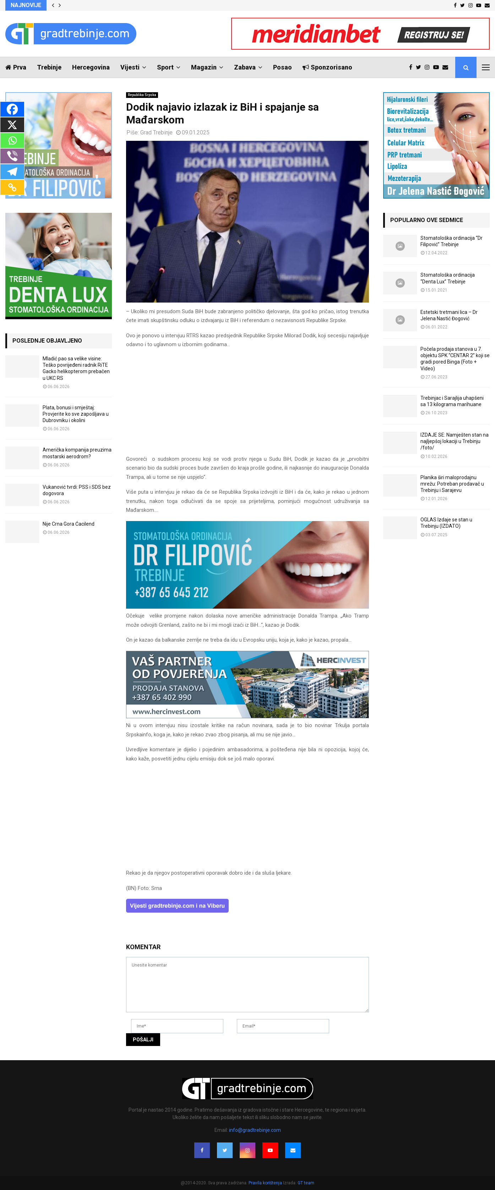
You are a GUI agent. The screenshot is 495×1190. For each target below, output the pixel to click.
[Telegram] (12, 171)
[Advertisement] (247, 405)
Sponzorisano (327, 67)
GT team (306, 1182)
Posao (282, 67)
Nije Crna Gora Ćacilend (68, 524)
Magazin (204, 67)
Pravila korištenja (266, 1182)
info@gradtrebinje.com (255, 1130)
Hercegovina (91, 67)
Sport (165, 67)
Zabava (245, 67)
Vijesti (130, 67)
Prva (15, 67)
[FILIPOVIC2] (247, 607)
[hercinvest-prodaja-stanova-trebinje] (247, 716)
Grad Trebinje (156, 132)
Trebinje (49, 67)
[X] (12, 125)
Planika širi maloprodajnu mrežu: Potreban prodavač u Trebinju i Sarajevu (452, 484)
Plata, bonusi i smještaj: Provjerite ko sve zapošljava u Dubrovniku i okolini (76, 414)
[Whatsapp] (12, 140)
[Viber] (12, 156)
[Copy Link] (12, 187)
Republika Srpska (142, 95)
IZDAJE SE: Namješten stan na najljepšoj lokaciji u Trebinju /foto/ (454, 441)
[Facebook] (12, 109)
